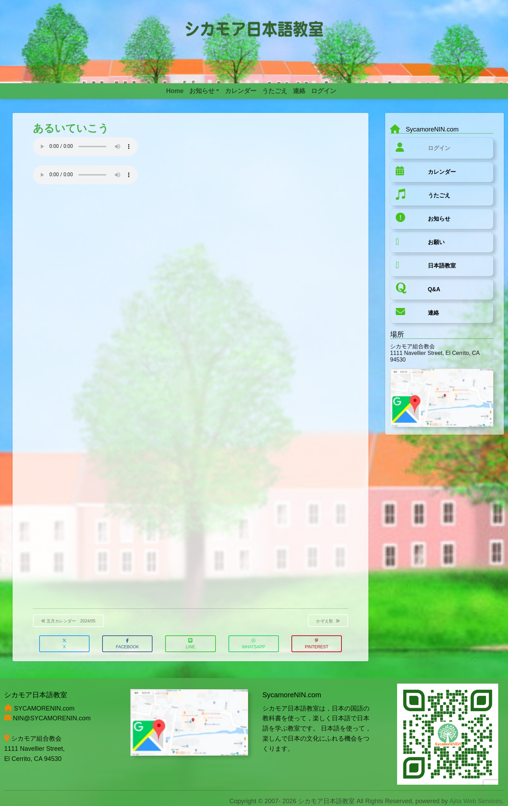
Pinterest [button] (316, 644)
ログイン (439, 148)
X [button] (64, 644)
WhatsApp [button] (253, 644)
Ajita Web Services (475, 801)
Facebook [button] (127, 644)
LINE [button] (190, 644)
